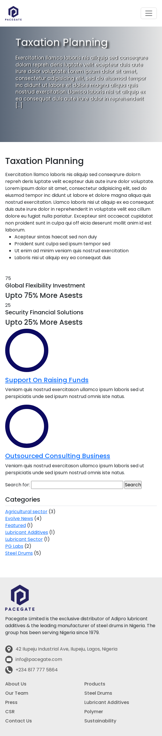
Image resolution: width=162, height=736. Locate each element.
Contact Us (18, 721)
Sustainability (100, 721)
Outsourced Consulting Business (57, 455)
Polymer (93, 711)
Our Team (16, 693)
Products (94, 684)
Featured (15, 525)
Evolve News (19, 518)
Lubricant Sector (24, 539)
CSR (10, 711)
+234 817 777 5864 (37, 669)
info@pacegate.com (39, 659)
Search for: (17, 484)
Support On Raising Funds (47, 380)
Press (11, 702)
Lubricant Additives (26, 532)
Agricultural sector (26, 511)
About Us (15, 684)
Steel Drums (19, 553)
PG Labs (14, 546)
